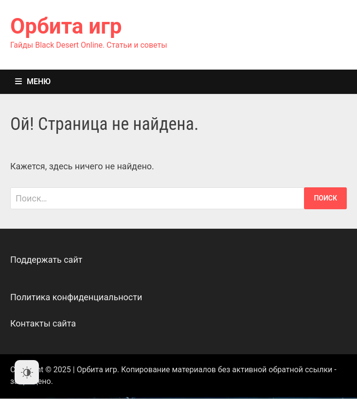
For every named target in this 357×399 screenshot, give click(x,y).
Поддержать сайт (46, 259)
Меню (33, 81)
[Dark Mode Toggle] (27, 372)
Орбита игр (66, 26)
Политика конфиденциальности (76, 297)
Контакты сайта (43, 323)
